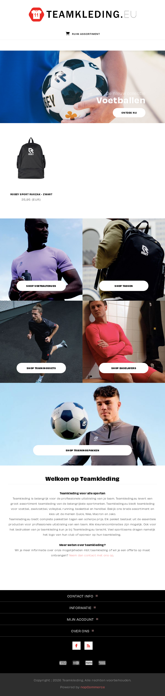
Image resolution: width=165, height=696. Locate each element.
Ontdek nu (129, 112)
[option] (31, 165)
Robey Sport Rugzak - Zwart (31, 194)
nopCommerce (93, 687)
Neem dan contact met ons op (91, 555)
